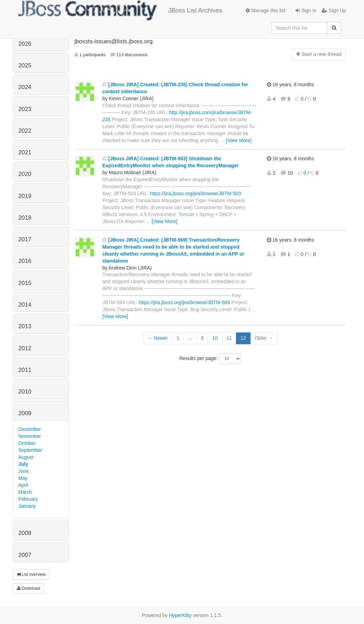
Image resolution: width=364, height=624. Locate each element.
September (30, 450)
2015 (24, 283)
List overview (31, 574)
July (23, 464)
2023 (24, 109)
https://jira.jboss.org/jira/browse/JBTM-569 (184, 302)
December (29, 429)
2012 (24, 348)
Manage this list (265, 10)
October (27, 443)
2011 (24, 370)
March (25, 492)
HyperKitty (180, 615)
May (23, 478)
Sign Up (334, 10)
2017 (24, 239)
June (23, 471)
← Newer (158, 338)
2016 (24, 261)
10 (215, 338)
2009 (24, 413)
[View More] (239, 140)
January (27, 506)
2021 (24, 152)
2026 (24, 44)
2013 (24, 326)
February (28, 499)
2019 (24, 196)
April (23, 485)
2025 (24, 65)
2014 (24, 304)
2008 (24, 533)
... (190, 338)
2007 (24, 555)
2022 (24, 130)
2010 (24, 391)
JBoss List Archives (120, 10)
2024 (24, 87)
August (26, 457)
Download (28, 588)
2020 (24, 174)
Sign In (306, 10)
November (29, 436)
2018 (24, 217)
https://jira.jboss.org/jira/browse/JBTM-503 (195, 193)
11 (229, 338)
